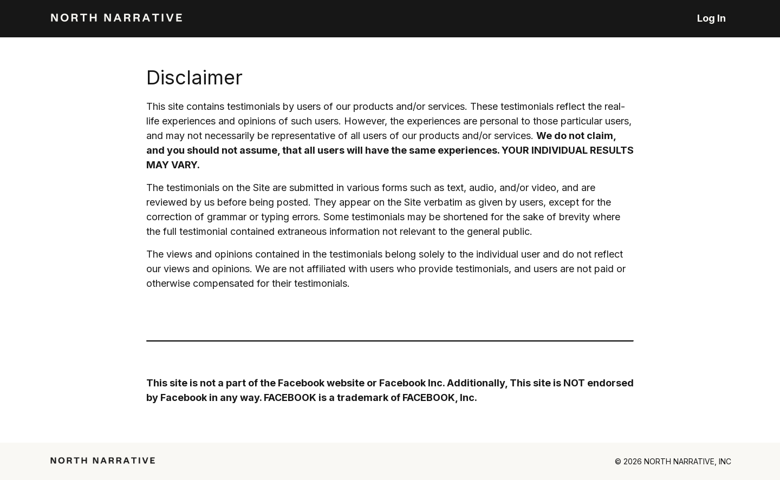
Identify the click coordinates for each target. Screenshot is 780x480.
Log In (711, 18)
